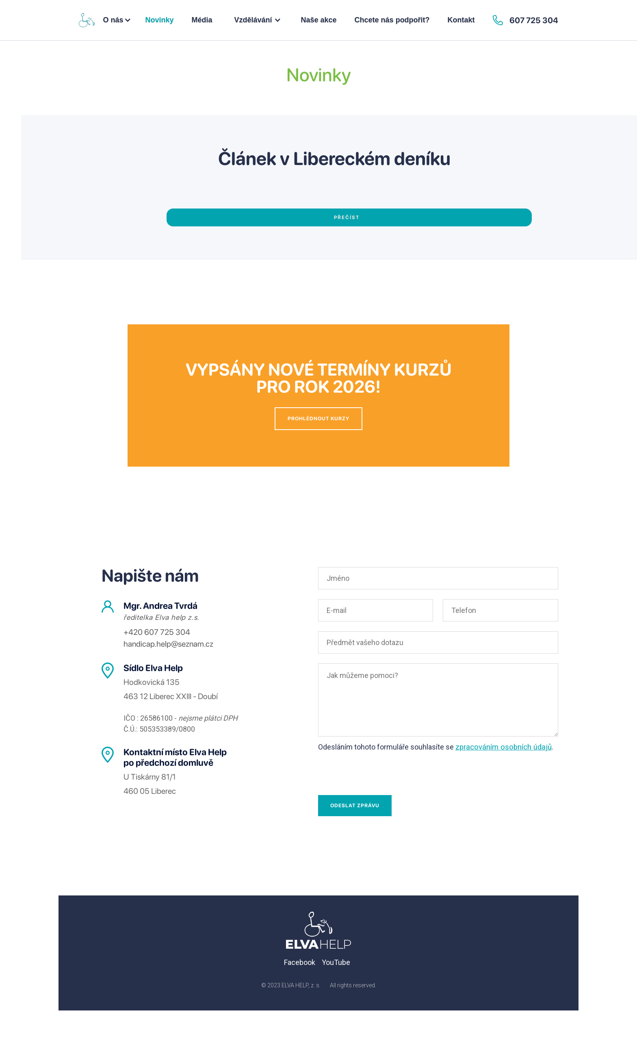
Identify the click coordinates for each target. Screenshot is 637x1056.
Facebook (299, 962)
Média (201, 20)
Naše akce (319, 20)
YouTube (336, 962)
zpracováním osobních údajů (503, 747)
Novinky (159, 20)
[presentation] (380, 772)
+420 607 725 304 (157, 632)
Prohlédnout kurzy (318, 418)
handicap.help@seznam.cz (168, 644)
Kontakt (461, 20)
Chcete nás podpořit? (392, 20)
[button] (117, 20)
